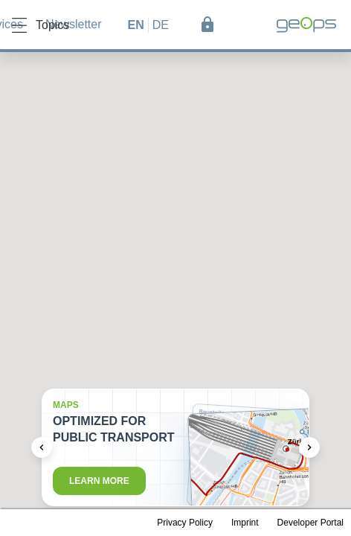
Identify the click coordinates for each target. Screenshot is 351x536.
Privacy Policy (185, 522)
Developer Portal (310, 522)
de (160, 25)
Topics (40, 25)
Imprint (245, 522)
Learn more (99, 481)
